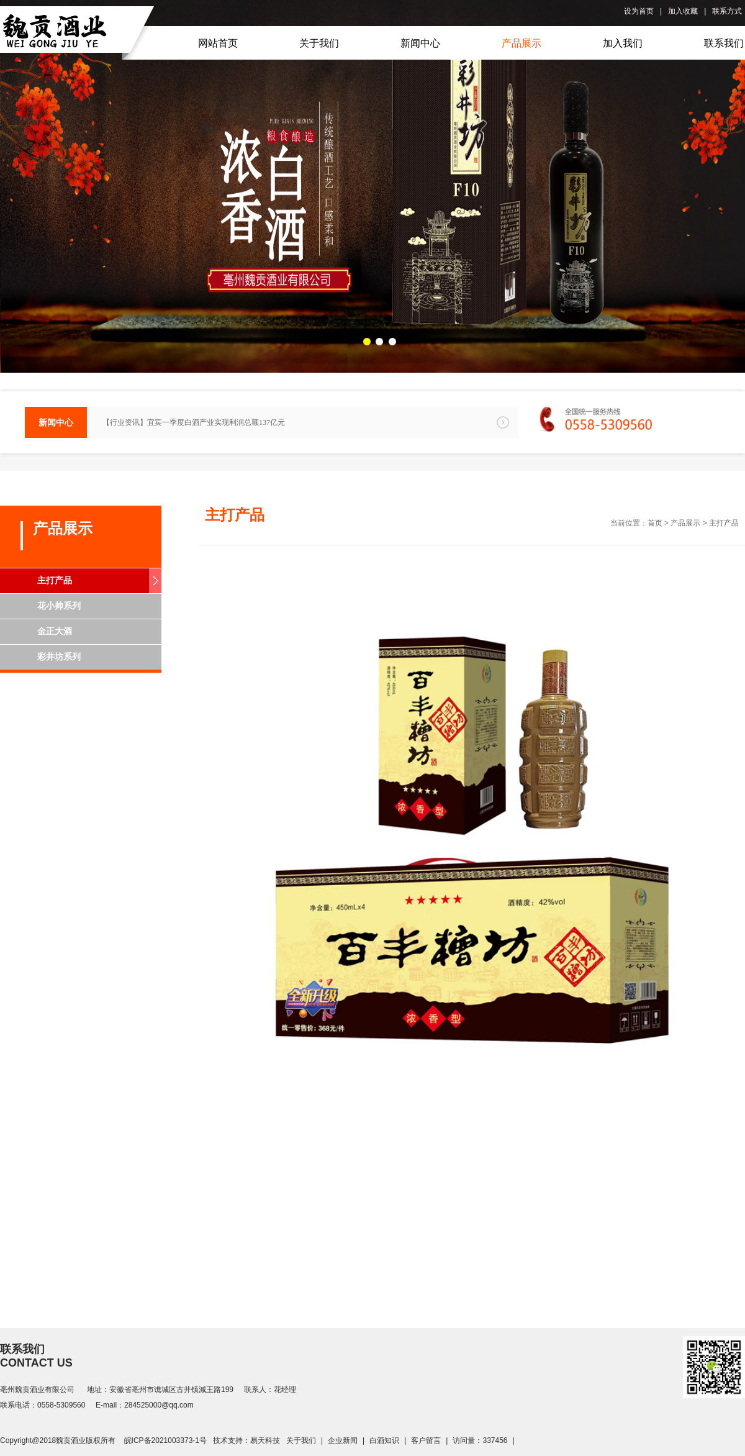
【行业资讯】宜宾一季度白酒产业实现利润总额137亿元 (193, 422)
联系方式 (727, 11)
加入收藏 (683, 11)
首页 (655, 523)
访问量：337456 (480, 1440)
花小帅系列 (59, 606)
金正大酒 (54, 631)
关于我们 (301, 1440)
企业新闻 (343, 1440)
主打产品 (54, 580)
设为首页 (639, 11)
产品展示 (685, 523)
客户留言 (426, 1440)
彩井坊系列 (59, 657)
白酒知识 (384, 1440)
